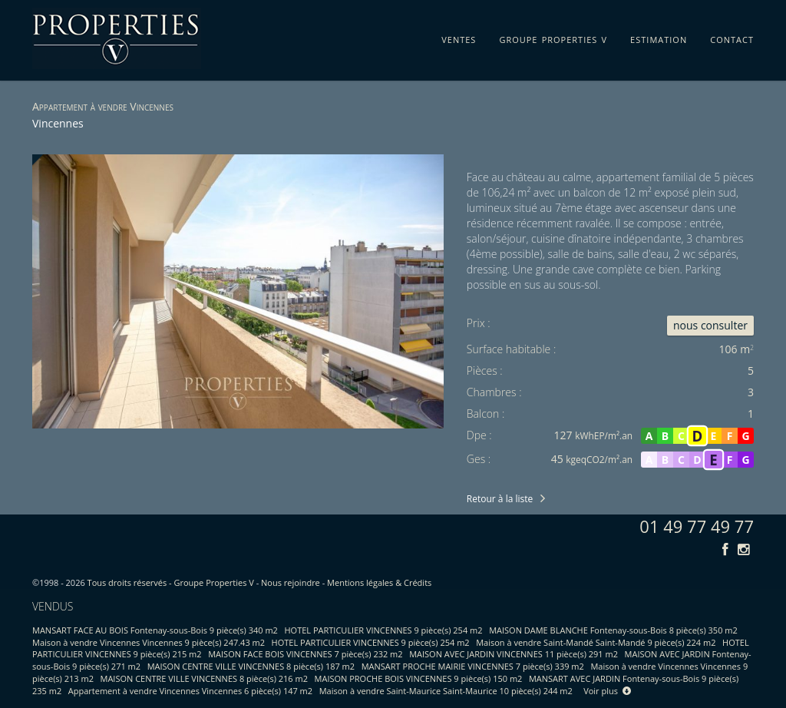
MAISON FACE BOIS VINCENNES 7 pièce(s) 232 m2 (305, 654)
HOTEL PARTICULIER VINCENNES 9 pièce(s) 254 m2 (384, 630)
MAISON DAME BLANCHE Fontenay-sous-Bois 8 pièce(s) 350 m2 (613, 630)
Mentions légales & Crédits (379, 582)
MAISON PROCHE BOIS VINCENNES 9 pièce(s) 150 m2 (419, 678)
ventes (458, 36)
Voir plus (607, 690)
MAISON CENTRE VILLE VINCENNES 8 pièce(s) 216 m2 (204, 678)
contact (732, 36)
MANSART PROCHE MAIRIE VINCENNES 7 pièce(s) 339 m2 (473, 666)
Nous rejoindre (290, 582)
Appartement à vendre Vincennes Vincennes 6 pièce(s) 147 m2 (190, 690)
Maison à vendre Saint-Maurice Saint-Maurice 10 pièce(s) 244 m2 (446, 690)
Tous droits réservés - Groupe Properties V (171, 582)
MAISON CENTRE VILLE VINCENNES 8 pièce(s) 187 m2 (251, 666)
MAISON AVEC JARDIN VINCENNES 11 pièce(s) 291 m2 (513, 654)
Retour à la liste (500, 498)
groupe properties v (553, 36)
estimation (658, 36)
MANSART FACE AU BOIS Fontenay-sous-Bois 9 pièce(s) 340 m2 (155, 630)
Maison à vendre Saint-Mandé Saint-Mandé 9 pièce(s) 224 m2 (595, 642)
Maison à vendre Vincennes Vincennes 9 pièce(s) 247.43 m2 (148, 642)
